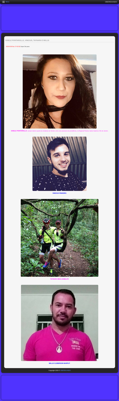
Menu (7, 2)
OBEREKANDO (65, 370)
